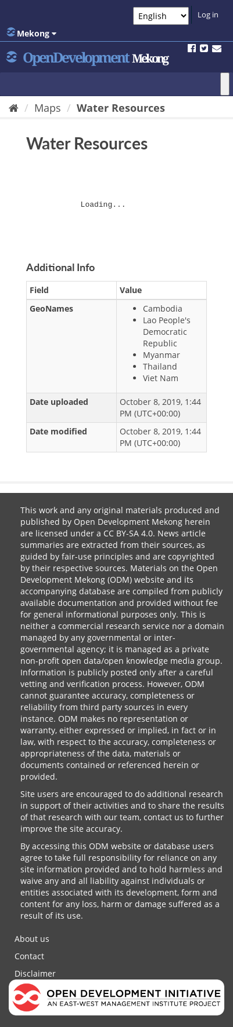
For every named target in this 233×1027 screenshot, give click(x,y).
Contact (29, 956)
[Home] (14, 108)
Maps (47, 108)
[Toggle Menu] (225, 84)
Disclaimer (35, 973)
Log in (208, 14)
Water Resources (121, 108)
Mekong (31, 33)
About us (32, 938)
